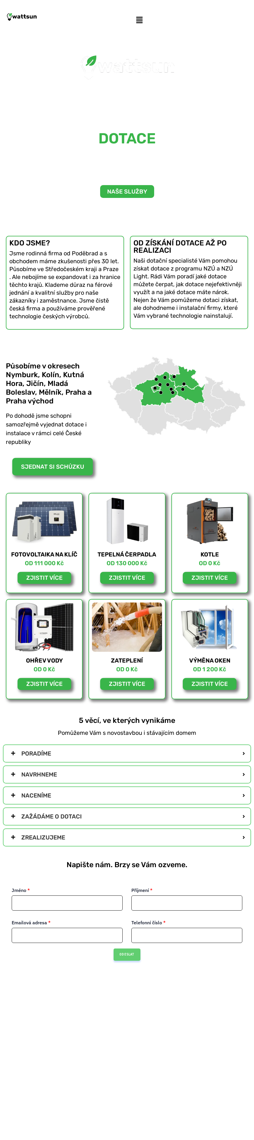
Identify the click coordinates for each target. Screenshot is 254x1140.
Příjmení (141, 890)
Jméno (21, 890)
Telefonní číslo (148, 922)
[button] (139, 20)
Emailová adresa (31, 922)
